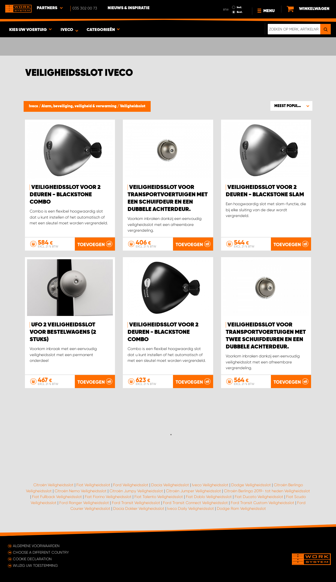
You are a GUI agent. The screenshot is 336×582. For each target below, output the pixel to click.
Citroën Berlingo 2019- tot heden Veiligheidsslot (267, 491)
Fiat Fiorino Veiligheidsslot (108, 496)
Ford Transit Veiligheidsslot (136, 502)
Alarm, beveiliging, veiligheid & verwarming (79, 106)
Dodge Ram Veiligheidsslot (241, 508)
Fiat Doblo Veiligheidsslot (209, 496)
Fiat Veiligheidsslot (93, 485)
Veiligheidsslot (132, 106)
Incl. (239, 7)
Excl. (240, 12)
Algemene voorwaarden (36, 546)
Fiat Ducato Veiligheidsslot (259, 496)
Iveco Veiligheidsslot (210, 485)
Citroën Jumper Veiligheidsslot (193, 491)
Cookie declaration (32, 559)
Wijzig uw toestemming (35, 565)
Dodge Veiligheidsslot (251, 485)
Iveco (34, 106)
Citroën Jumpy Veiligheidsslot (136, 491)
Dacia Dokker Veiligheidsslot (138, 508)
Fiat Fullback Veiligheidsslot (57, 496)
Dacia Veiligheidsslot (170, 485)
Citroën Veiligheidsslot (53, 485)
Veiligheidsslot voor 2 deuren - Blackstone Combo (65, 194)
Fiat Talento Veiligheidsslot (158, 496)
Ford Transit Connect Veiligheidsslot (195, 502)
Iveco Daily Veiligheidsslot (190, 508)
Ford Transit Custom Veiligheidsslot (262, 502)
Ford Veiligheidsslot (130, 485)
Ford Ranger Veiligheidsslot (84, 502)
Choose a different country (41, 552)
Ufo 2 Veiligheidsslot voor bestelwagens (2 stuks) (63, 332)
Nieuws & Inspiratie (129, 8)
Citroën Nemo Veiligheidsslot (81, 491)
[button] (291, 105)
